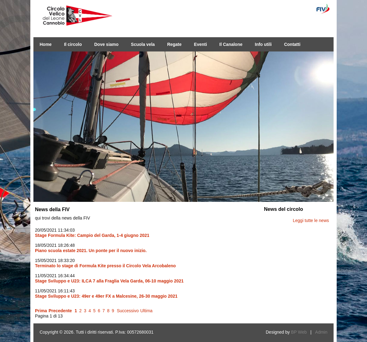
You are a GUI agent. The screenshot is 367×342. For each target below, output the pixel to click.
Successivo (128, 310)
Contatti (292, 44)
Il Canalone (231, 44)
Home (46, 44)
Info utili (263, 44)
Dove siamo (106, 44)
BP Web (299, 332)
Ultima (146, 310)
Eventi (200, 44)
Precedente (60, 310)
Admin (321, 332)
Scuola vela (143, 44)
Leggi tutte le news (311, 220)
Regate (174, 44)
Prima (41, 310)
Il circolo (73, 44)
